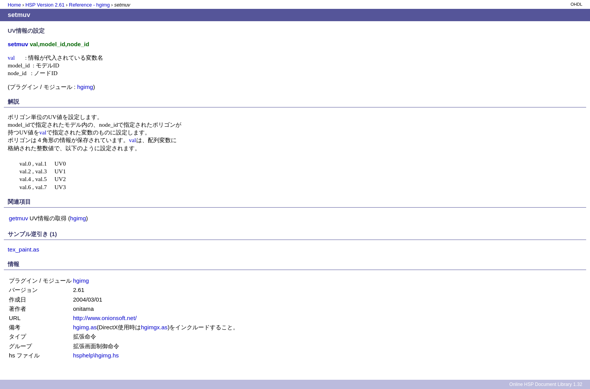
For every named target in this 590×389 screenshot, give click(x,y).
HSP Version (45, 5)
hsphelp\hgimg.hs (96, 355)
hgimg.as (85, 327)
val (11, 57)
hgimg (85, 87)
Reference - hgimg (89, 5)
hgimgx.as (154, 327)
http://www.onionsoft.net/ (105, 318)
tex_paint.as (23, 249)
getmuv (18, 218)
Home (14, 5)
